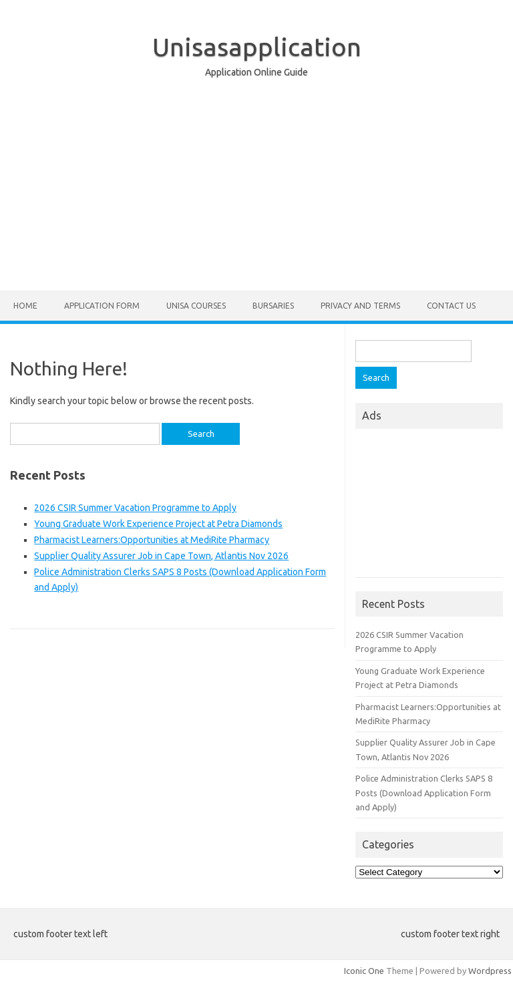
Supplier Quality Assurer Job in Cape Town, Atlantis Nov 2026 (161, 555)
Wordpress (490, 970)
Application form (102, 305)
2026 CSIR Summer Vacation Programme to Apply (135, 507)
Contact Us (451, 305)
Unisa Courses (196, 305)
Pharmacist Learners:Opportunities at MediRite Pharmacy (151, 539)
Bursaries (273, 305)
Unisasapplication (256, 47)
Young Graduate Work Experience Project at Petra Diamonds (158, 523)
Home (25, 305)
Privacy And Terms (360, 305)
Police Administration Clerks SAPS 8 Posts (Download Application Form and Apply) (423, 793)
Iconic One (364, 970)
